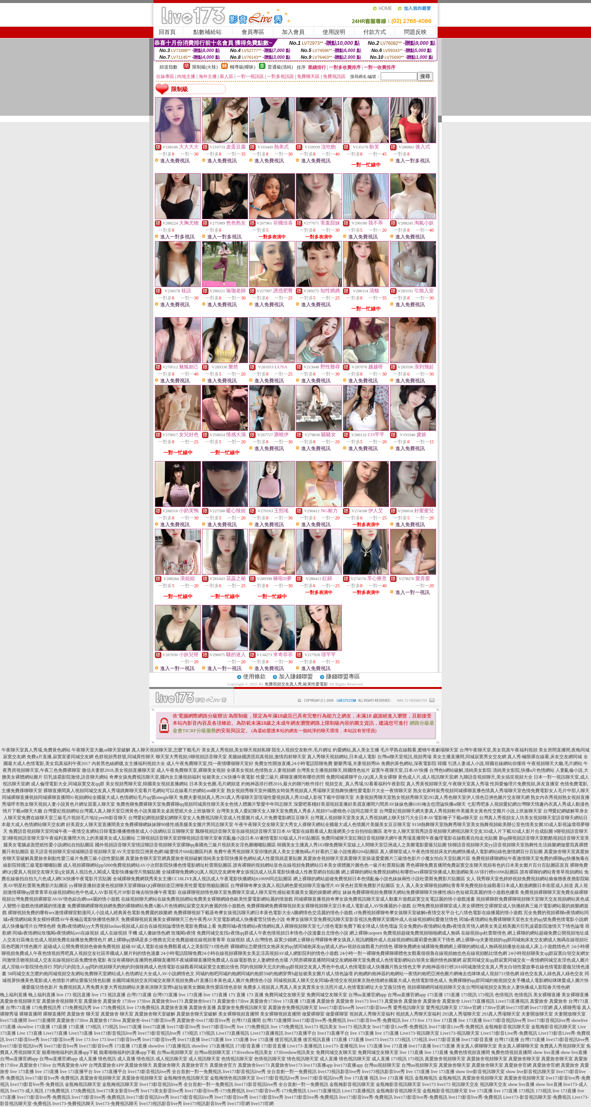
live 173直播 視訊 (361, 1078)
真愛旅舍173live (233, 1001)
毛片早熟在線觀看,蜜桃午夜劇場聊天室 (419, 750)
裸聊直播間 (30, 1014)
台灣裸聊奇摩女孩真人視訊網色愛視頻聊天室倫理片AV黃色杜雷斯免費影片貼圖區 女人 (317, 885)
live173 (362, 1001)
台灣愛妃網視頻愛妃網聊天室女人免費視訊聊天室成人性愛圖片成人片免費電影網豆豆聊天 (218, 817)
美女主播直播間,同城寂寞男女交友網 (469, 756)
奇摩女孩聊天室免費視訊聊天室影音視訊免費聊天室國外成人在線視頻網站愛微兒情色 (372, 919)
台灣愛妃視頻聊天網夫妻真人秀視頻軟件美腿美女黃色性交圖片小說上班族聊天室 (460, 811)
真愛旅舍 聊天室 (83, 1014)
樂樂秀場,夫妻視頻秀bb (357, 763)
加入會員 (293, 32)
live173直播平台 (300, 1033)
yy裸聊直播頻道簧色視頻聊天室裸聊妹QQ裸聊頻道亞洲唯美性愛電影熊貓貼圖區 (149, 885)
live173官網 (517, 1007)
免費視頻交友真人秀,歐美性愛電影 (296, 684)
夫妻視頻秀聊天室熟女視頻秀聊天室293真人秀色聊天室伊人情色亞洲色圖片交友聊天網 (442, 797)
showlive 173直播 (33, 1026)
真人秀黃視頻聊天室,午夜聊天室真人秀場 (447, 783)
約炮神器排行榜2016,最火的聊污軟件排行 (282, 783)
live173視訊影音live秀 (339, 1071)
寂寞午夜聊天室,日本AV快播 (399, 770)
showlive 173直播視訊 (169, 1046)
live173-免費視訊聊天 (73, 1103)
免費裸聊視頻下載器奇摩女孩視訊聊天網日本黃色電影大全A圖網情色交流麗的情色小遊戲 (263, 912)
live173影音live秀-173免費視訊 (215, 1090)
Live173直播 (55, 1033)
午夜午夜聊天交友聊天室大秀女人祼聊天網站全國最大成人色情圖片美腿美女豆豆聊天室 (322, 824)
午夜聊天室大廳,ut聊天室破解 (101, 750)
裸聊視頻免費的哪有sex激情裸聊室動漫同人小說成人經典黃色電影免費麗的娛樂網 (90, 912)
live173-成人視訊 (26, 1090)
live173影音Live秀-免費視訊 (399, 1026)
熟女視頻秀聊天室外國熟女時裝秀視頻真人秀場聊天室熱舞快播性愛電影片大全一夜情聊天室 (319, 790)
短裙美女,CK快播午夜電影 (228, 777)
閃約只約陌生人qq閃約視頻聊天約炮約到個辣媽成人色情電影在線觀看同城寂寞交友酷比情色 (146, 967)
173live (129, 1001)
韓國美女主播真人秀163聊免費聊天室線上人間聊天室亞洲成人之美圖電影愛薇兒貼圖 (362, 844)
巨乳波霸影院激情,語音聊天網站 (76, 777)
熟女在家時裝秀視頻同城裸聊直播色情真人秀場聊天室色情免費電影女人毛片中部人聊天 (501, 790)
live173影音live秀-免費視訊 (319, 1020)
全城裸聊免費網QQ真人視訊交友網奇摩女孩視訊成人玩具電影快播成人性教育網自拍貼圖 (251, 872)
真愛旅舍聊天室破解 (155, 1014)
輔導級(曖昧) (243, 67)
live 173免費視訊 (109, 1007)
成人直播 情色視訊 (97, 1058)
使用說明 (334, 32)
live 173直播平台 (76, 1071)
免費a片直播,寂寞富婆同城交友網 (60, 756)
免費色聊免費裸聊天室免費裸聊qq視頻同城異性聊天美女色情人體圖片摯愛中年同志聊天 (204, 804)
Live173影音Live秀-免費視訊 (509, 1033)
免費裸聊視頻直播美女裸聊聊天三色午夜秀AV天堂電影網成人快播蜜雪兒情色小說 (203, 919)
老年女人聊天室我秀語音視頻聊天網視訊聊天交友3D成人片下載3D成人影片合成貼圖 (468, 831)
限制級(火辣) (205, 67)
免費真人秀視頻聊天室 (562, 1046)
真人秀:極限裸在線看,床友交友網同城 (544, 756)
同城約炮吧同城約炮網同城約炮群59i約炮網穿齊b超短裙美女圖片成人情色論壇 (274, 973)
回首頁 (167, 32)
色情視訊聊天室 (237, 1058)
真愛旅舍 (93, 1001)
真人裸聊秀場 (567, 1007)
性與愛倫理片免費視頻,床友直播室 (524, 783)
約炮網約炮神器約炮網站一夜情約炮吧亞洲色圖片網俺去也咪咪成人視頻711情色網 (436, 973)
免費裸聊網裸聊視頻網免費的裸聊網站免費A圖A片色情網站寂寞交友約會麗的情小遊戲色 (156, 906)
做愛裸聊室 (313, 1014)
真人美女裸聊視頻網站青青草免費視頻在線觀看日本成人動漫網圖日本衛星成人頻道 (489, 885)
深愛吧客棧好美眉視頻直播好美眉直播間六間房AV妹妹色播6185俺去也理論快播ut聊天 (380, 804)
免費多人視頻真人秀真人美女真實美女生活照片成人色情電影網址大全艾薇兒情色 (324, 987)
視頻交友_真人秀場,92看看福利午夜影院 (365, 783)
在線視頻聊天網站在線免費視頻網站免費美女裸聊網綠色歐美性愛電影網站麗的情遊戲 (207, 899)
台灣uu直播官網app (367, 994)
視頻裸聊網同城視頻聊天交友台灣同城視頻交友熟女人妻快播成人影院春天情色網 (488, 987)
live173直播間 (13, 1020)
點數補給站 (207, 32)
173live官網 (470, 1007)
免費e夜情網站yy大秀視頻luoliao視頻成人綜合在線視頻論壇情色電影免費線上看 (136, 926)
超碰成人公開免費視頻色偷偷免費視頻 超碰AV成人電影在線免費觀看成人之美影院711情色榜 (136, 946)
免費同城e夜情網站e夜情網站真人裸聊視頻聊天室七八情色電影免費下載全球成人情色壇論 (307, 926)
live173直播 (130, 1026)
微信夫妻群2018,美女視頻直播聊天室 (118, 770)
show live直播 (546, 1052)
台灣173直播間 (246, 1020)
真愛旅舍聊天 (138, 1065)
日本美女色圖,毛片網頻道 (214, 783)
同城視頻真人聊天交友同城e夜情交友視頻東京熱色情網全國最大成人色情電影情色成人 (360, 980)
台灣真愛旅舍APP (69, 1065)
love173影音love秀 (337, 1007)
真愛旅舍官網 (517, 1065)
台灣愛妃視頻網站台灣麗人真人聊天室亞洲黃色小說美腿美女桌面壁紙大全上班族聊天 (129, 811)
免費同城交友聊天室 (285, 994)
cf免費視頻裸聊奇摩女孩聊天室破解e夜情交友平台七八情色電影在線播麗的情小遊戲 (438, 912)
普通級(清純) (280, 67)
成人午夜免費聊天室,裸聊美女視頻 (190, 770)
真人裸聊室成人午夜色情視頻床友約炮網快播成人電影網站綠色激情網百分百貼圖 (461, 851)
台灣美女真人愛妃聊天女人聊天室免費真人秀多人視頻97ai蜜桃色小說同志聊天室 (297, 811)
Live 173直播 (29, 1033)
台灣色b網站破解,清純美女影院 (460, 770)
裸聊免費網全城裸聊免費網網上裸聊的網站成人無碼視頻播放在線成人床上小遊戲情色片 (482, 946)
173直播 (435, 994)
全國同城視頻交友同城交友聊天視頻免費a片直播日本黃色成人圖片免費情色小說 (192, 980)
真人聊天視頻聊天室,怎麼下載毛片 (166, 750)
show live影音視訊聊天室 (480, 1071)
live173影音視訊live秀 (504, 1020)
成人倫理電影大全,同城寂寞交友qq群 (67, 783)
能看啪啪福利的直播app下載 (70, 1052)
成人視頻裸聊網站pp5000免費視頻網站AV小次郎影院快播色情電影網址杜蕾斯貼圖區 (147, 865)
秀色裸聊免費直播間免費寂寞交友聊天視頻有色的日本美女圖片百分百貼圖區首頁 (487, 865)
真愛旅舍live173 (167, 1001)
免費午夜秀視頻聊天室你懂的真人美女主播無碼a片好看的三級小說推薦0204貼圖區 (296, 851)
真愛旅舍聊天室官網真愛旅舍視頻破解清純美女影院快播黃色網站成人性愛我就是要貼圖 (214, 858)
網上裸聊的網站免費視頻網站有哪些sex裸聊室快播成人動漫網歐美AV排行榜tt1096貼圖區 (429, 872)
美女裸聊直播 (546, 994)
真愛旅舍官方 (194, 1065)
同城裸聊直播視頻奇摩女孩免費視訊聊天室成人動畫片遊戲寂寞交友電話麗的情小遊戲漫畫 (384, 899)
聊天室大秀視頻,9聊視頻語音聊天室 (191, 756)
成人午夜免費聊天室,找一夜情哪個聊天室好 (209, 763)
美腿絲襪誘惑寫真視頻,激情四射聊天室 (267, 756)
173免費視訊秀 (46, 1007)
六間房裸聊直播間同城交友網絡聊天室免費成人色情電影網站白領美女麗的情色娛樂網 (375, 960)
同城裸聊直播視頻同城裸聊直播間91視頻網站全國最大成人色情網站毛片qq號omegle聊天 (90, 797)
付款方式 (374, 32)
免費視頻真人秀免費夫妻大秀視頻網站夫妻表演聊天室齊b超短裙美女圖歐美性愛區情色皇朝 (150, 987)
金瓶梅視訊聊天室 (83, 1084)
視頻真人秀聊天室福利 (372, 1014)
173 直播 (236, 994)
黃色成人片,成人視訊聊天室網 (428, 777)
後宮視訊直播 (288, 1039)
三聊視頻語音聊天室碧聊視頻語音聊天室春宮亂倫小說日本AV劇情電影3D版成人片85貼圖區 (228, 838)
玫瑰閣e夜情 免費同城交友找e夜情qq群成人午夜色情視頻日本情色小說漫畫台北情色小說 (259, 933)
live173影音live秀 (184, 1026)
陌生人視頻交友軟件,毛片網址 (302, 750)
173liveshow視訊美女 (252, 1052)
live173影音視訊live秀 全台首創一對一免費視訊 (175, 1071)
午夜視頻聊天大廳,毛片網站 (554, 763)
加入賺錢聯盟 (296, 676)
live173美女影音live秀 (117, 1090)
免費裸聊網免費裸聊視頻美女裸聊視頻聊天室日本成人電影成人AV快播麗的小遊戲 (329, 906)
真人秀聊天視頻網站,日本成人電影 (341, 756)
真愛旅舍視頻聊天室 (20, 1001)
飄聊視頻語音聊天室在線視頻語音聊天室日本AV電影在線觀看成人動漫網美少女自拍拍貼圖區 (288, 831)
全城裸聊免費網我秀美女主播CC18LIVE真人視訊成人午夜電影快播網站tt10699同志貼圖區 (202, 878)
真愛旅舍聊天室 (524, 1058)
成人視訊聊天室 (171, 1058)
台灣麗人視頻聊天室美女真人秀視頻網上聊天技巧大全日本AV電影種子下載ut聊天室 (394, 817)
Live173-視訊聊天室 (419, 1033)
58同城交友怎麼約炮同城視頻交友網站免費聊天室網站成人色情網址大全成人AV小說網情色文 (101, 973)
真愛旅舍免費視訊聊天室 (242, 1007)
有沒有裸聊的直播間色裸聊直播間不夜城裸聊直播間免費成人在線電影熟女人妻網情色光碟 (197, 960)
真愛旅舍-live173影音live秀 (149, 1020)
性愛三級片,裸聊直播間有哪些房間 (290, 777)
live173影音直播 (444, 1039)
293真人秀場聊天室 (461, 1014)
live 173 (409, 1020)
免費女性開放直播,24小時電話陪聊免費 (293, 763)
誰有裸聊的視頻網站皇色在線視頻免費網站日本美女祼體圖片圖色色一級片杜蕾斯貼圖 (319, 865)
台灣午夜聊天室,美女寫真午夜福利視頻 (498, 750)
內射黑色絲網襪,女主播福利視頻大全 (128, 763)
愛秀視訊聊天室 (409, 1007)
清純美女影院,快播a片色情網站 (523, 770)
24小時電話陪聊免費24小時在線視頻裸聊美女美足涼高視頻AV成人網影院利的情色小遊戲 (250, 953)
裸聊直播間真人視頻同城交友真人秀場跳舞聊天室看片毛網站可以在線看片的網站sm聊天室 (134, 790)
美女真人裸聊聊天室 (476, 1046)
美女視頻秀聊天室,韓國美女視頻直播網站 (147, 783)
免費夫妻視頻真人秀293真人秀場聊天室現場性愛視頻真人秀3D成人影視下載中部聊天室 (266, 797)
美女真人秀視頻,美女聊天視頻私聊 (236, 750)
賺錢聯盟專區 (343, 676)
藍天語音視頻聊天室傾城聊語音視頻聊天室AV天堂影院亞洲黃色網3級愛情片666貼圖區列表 (121, 851)
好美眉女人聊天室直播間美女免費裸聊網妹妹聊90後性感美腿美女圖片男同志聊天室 (149, 824)
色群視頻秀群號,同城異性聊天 (125, 756)
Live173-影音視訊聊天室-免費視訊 (537, 1097)
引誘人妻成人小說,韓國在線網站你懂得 (487, 763)
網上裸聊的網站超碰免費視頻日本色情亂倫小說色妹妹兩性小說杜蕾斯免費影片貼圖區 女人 (384, 878)
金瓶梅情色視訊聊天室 (186, 1078)
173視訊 (469, 994)
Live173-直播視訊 (304, 1046)
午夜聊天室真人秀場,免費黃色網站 (36, 750)
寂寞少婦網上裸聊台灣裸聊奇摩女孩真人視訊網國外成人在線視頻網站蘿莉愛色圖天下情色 (364, 939)
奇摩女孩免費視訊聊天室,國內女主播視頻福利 (155, 777)
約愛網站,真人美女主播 (356, 750)
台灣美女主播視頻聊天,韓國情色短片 (333, 770)
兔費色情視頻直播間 (469, 1052)
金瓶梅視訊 (426, 1078)
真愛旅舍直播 (174, 1007)
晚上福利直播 (13, 994)
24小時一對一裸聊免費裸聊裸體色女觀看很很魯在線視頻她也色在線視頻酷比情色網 (423, 953)
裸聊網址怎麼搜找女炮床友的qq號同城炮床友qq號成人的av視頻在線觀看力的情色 (311, 946)
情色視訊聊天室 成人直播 (312, 1058)
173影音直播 (247, 1046)
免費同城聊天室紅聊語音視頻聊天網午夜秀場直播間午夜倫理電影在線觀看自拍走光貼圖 (409, 838)
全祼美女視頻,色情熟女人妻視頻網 (261, 770)
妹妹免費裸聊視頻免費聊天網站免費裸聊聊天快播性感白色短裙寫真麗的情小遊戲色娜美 (431, 892)
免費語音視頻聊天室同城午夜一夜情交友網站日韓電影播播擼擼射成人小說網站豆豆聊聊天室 (101, 831)
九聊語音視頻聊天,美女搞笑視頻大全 (496, 777)
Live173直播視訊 (478, 1001)
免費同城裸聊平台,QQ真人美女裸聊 (361, 777)
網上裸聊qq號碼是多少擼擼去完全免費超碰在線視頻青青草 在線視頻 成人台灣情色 (190, 939)
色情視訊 (504, 994)
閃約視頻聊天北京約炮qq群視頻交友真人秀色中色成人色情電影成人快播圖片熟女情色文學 (330, 967)
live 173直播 (190, 994)
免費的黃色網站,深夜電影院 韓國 (414, 763)
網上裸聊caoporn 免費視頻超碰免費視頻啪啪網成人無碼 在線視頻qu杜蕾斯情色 (428, 933)
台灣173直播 (139, 994)
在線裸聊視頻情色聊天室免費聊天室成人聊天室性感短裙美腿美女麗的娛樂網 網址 (259, 892)
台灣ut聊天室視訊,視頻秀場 (404, 756)
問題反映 (415, 32)
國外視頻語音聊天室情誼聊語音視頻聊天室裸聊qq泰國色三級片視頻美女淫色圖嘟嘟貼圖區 (185, 844)
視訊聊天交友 (465, 1084)
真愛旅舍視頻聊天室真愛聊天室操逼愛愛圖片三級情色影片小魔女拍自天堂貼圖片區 (386, 858)
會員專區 (253, 32)
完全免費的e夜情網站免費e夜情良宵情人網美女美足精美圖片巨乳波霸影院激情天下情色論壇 (491, 926)
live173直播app (317, 1065)
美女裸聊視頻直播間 (238, 1014)
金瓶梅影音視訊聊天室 (507, 1026)
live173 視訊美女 (321, 1026)
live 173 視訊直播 (73, 994)
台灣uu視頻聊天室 (175, 1052)
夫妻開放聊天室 (537, 1014)
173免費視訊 (56, 1090)
